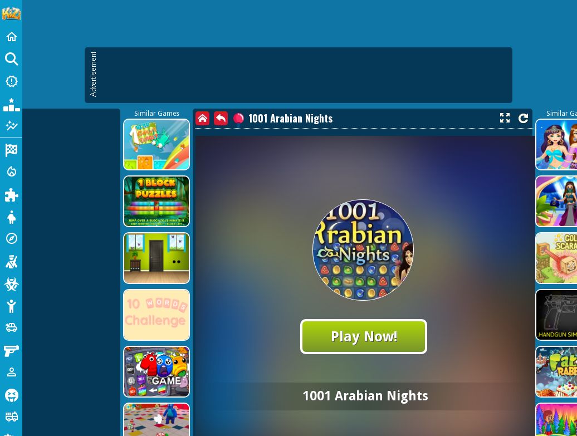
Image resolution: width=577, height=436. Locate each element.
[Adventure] (11, 238)
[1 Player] (11, 372)
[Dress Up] (11, 216)
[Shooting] (11, 260)
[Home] (11, 37)
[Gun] (11, 350)
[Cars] (11, 327)
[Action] (11, 171)
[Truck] (11, 416)
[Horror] (11, 394)
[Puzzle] (11, 194)
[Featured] (11, 126)
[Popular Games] (11, 103)
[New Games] (11, 81)
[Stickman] (11, 305)
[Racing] (11, 149)
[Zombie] (11, 283)
